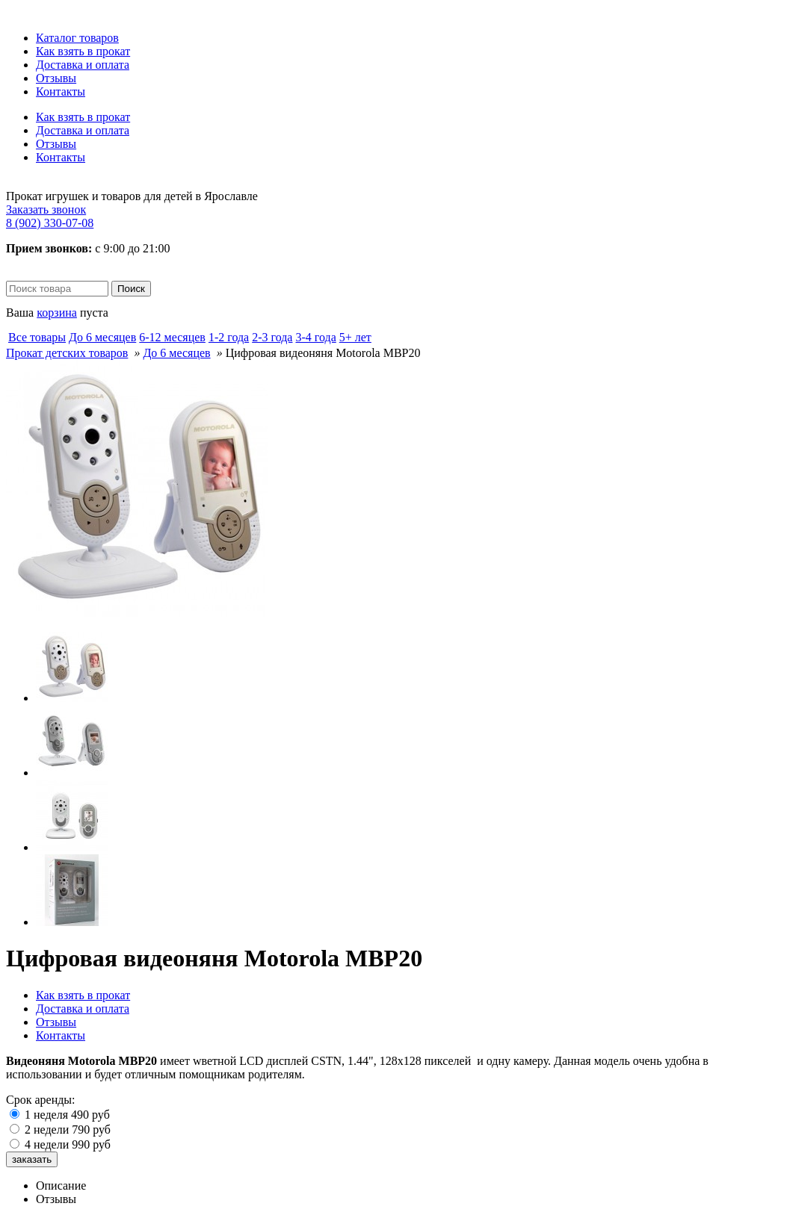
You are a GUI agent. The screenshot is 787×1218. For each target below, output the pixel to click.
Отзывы (56, 78)
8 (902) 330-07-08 (49, 223)
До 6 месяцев (176, 353)
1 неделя (67, 1114)
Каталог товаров (77, 37)
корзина (57, 312)
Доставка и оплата (82, 64)
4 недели (68, 1144)
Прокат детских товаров (67, 353)
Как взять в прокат (83, 51)
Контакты (60, 91)
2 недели (68, 1129)
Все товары (37, 337)
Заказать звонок (46, 209)
